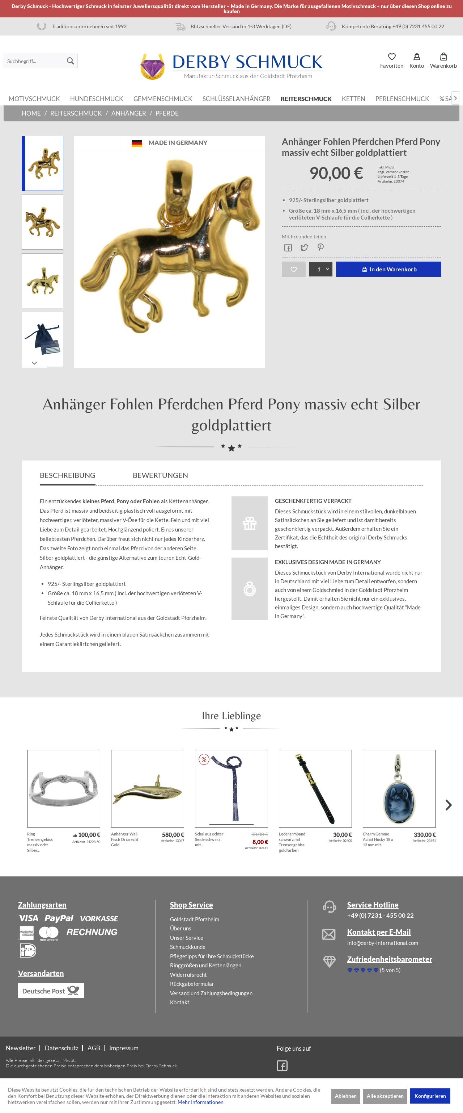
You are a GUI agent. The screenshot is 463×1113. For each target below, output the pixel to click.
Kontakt (180, 1002)
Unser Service (186, 937)
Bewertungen (161, 475)
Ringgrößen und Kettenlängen (205, 965)
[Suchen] (70, 61)
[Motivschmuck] (34, 98)
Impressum (124, 1048)
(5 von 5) (374, 970)
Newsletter (21, 1048)
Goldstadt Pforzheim (194, 919)
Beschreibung (67, 475)
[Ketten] (353, 98)
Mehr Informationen (201, 1102)
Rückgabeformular (192, 983)
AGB (94, 1048)
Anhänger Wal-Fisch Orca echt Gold (124, 839)
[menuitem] (41, 61)
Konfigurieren (430, 1096)
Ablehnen (346, 1096)
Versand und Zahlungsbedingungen (211, 993)
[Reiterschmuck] (306, 98)
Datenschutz (61, 1048)
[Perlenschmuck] (402, 98)
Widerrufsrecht (188, 974)
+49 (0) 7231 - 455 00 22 (380, 915)
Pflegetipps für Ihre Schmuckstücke (212, 956)
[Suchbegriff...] (41, 61)
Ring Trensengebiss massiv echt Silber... (40, 842)
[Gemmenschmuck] (162, 98)
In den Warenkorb (389, 269)
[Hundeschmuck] (96, 98)
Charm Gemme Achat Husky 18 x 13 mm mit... (378, 839)
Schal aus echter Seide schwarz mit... (209, 839)
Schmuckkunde (187, 946)
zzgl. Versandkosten (393, 172)
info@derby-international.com (382, 942)
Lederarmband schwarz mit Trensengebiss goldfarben (292, 842)
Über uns (180, 928)
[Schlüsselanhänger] (236, 98)
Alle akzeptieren (385, 1096)
